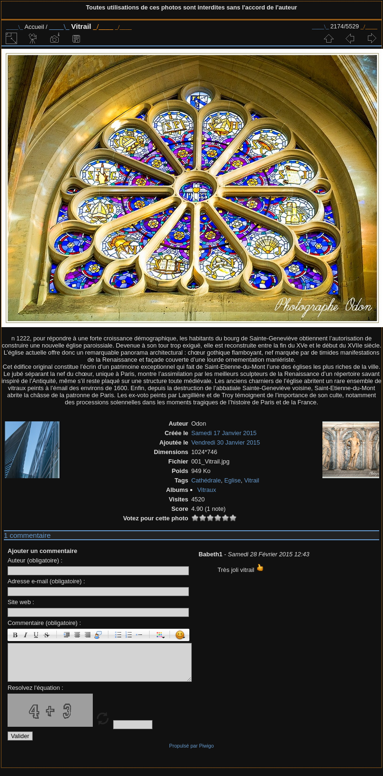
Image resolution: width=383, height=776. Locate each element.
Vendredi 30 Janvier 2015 (225, 442)
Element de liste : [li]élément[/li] (139, 635)
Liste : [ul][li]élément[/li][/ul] (118, 635)
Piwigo (206, 746)
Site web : (21, 602)
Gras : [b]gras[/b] (15, 635)
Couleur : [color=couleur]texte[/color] (159, 635)
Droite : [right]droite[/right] (87, 635)
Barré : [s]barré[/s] (46, 635)
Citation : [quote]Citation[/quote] (98, 635)
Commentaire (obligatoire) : (44, 622)
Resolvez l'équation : (35, 687)
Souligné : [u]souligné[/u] (36, 635)
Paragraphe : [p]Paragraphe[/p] (67, 635)
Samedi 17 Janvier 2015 (224, 433)
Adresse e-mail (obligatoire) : (46, 581)
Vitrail (251, 480)
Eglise (232, 480)
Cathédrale (206, 480)
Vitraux (206, 489)
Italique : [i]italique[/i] (25, 635)
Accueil (34, 26)
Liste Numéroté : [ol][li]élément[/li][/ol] (129, 635)
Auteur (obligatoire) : (35, 560)
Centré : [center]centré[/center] (77, 635)
